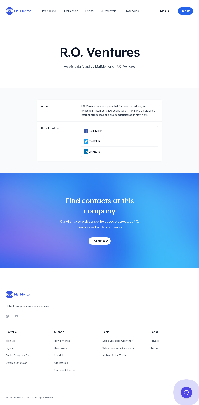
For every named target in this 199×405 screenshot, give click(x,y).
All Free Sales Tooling (115, 355)
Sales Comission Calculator (118, 348)
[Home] (18, 11)
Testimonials (71, 10)
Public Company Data (18, 355)
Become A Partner (65, 370)
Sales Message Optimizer (117, 340)
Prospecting (132, 10)
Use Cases (60, 348)
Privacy (155, 340)
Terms (154, 348)
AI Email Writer (109, 10)
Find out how (99, 240)
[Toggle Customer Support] (186, 392)
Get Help (59, 355)
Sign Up (10, 340)
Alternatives (61, 362)
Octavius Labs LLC (24, 397)
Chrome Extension (16, 362)
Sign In (164, 10)
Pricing (89, 10)
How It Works (49, 10)
